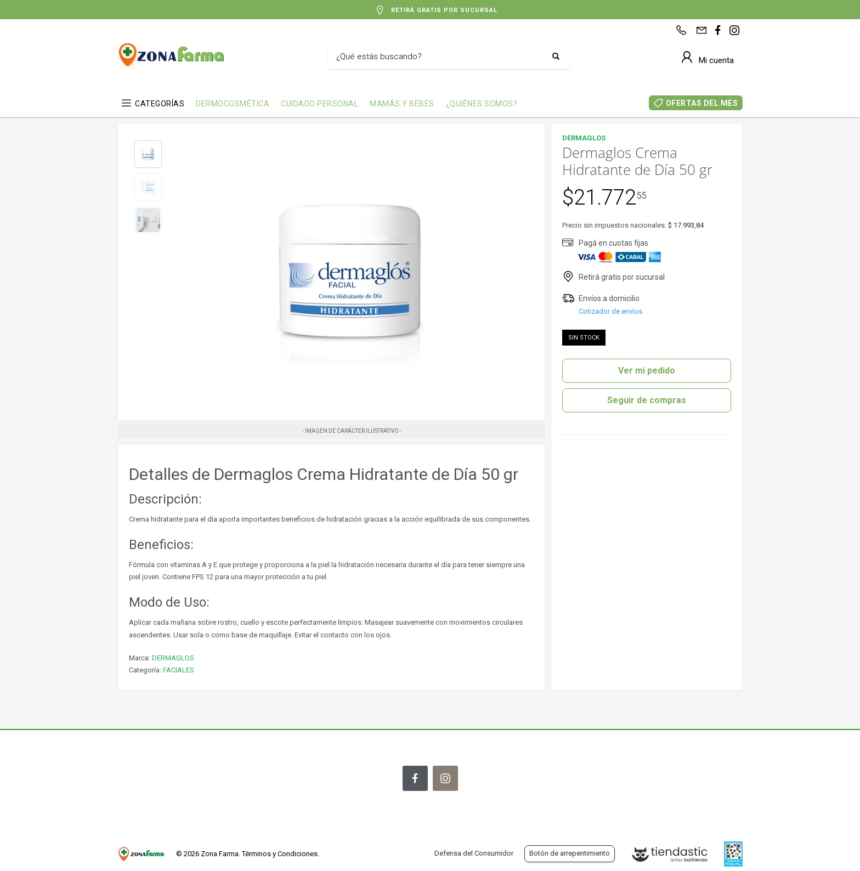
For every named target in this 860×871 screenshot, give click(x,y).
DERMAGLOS (173, 658)
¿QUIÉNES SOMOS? (482, 103)
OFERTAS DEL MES (702, 103)
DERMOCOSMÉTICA (232, 103)
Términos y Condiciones (280, 854)
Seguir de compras (646, 400)
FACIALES (178, 670)
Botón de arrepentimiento (569, 853)
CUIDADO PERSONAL (319, 103)
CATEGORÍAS (159, 103)
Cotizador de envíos (610, 311)
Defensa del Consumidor (473, 853)
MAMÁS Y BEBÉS (402, 103)
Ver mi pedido (646, 370)
